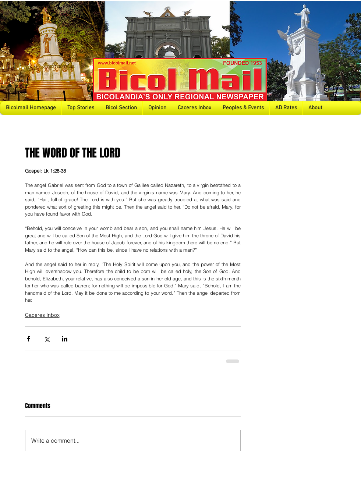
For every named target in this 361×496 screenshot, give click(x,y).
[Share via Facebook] (28, 338)
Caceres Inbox (42, 315)
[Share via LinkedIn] (64, 338)
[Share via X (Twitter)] (46, 338)
